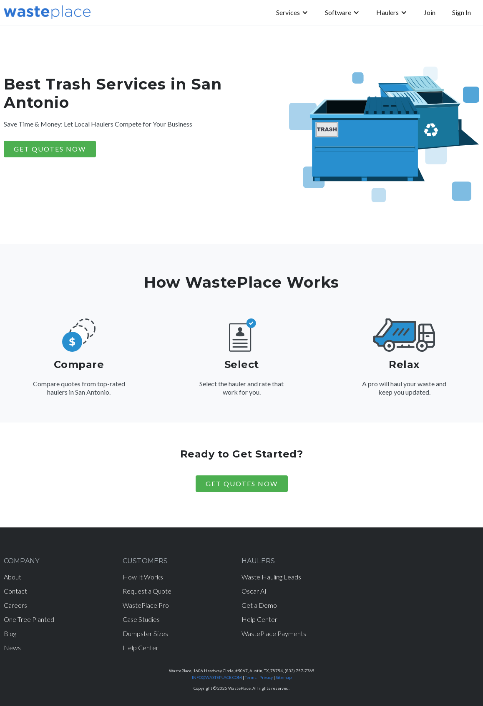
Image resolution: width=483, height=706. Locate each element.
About (12, 577)
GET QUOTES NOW (50, 149)
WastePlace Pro (146, 605)
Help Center (140, 647)
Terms (251, 677)
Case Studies (141, 619)
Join (429, 12)
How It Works (143, 577)
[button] (292, 12)
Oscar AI (254, 591)
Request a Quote (147, 591)
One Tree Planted (29, 619)
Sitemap (284, 677)
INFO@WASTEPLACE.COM (217, 677)
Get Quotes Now (242, 483)
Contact (15, 591)
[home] (47, 12)
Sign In (461, 12)
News (12, 647)
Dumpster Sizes (145, 633)
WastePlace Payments (274, 633)
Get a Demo (259, 605)
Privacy (266, 677)
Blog (10, 633)
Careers (15, 605)
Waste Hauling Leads (271, 577)
